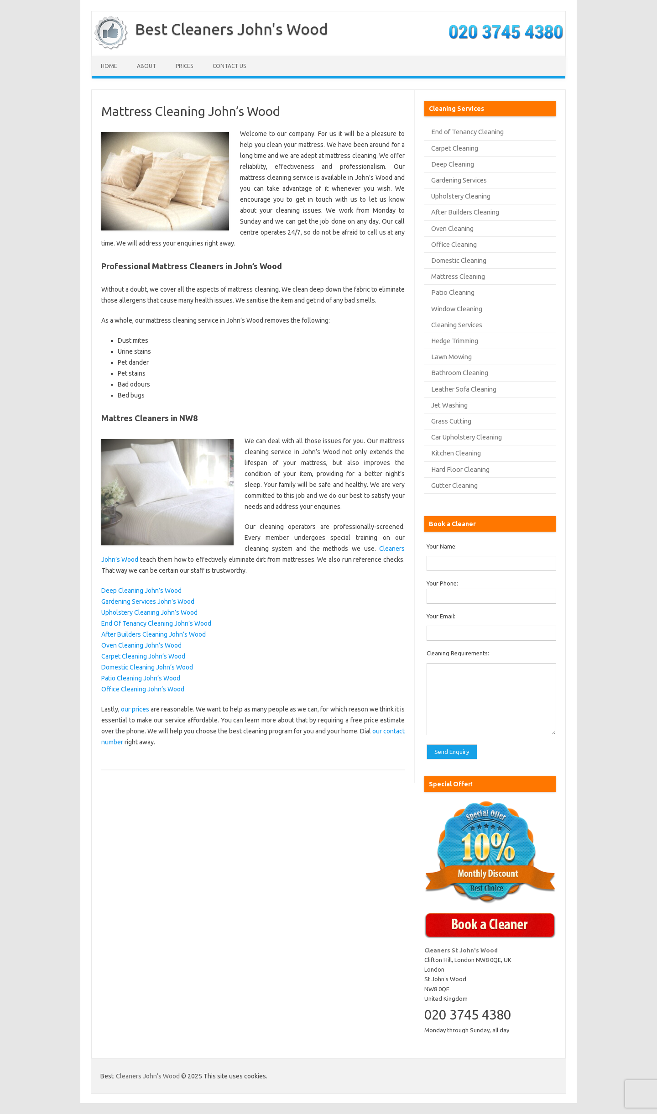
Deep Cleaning (452, 164)
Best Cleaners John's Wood (231, 28)
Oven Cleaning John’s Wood (141, 645)
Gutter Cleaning (454, 485)
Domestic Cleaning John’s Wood (147, 667)
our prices (135, 709)
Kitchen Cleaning (456, 453)
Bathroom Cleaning (459, 373)
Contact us (229, 66)
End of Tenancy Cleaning (467, 132)
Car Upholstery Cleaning (466, 437)
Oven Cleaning (452, 228)
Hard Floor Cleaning (460, 469)
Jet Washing (449, 405)
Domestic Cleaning (458, 260)
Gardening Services (459, 180)
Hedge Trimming (454, 341)
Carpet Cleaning (454, 148)
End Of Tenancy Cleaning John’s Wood (156, 623)
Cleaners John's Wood (148, 1076)
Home (109, 66)
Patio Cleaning (452, 292)
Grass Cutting (451, 421)
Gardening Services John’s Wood (147, 601)
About (146, 66)
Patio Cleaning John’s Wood (140, 678)
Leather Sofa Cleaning (463, 389)
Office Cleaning (454, 244)
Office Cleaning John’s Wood (142, 689)
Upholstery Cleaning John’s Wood (149, 612)
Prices (184, 66)
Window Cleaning (456, 309)
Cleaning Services (456, 325)
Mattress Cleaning (458, 276)
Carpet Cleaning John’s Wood (143, 656)
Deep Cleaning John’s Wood (141, 590)
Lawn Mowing (451, 357)
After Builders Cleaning (465, 212)
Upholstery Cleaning (460, 196)
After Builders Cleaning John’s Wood (153, 634)
